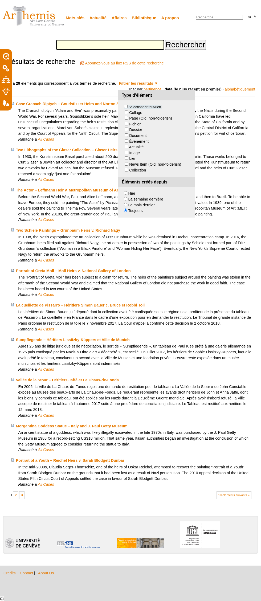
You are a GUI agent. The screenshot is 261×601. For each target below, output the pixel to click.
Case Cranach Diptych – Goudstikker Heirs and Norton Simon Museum (80, 104)
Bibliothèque (144, 17)
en (249, 17)
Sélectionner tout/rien (144, 107)
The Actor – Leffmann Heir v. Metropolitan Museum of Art (68, 190)
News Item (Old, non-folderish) (155, 164)
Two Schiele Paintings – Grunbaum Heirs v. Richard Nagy (68, 230)
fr (255, 17)
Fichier (135, 124)
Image (134, 153)
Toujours (135, 210)
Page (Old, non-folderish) (150, 118)
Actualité (98, 17)
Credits (10, 573)
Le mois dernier (141, 205)
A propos (170, 17)
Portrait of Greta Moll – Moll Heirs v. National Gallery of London (73, 271)
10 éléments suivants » (234, 495)
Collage (135, 113)
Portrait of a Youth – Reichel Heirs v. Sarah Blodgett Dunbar (70, 460)
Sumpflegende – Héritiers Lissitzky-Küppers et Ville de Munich (73, 340)
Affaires (119, 17)
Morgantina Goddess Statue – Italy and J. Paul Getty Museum (72, 426)
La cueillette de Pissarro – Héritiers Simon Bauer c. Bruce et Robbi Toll (80, 305)
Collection (137, 170)
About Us (46, 573)
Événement (139, 141)
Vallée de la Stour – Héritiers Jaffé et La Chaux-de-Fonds (67, 380)
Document (138, 135)
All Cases (46, 139)
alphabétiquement (240, 89)
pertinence (152, 89)
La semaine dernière (145, 199)
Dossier (135, 130)
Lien (132, 158)
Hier (131, 193)
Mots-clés (75, 17)
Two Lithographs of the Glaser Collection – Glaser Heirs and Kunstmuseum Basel (90, 150)
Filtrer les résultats (136, 83)
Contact (27, 573)
